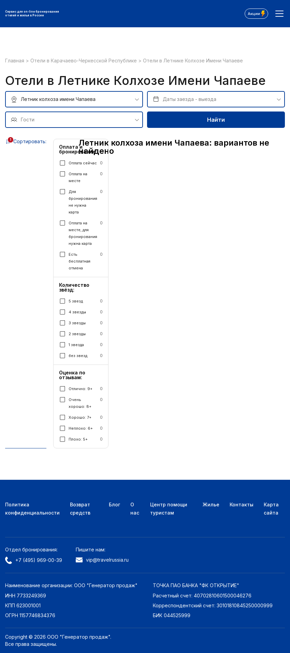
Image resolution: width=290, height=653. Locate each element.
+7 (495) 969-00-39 (33, 560)
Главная (15, 60)
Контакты (241, 504)
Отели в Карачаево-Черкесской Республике (84, 60)
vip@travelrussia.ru (102, 560)
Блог (114, 504)
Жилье (211, 504)
